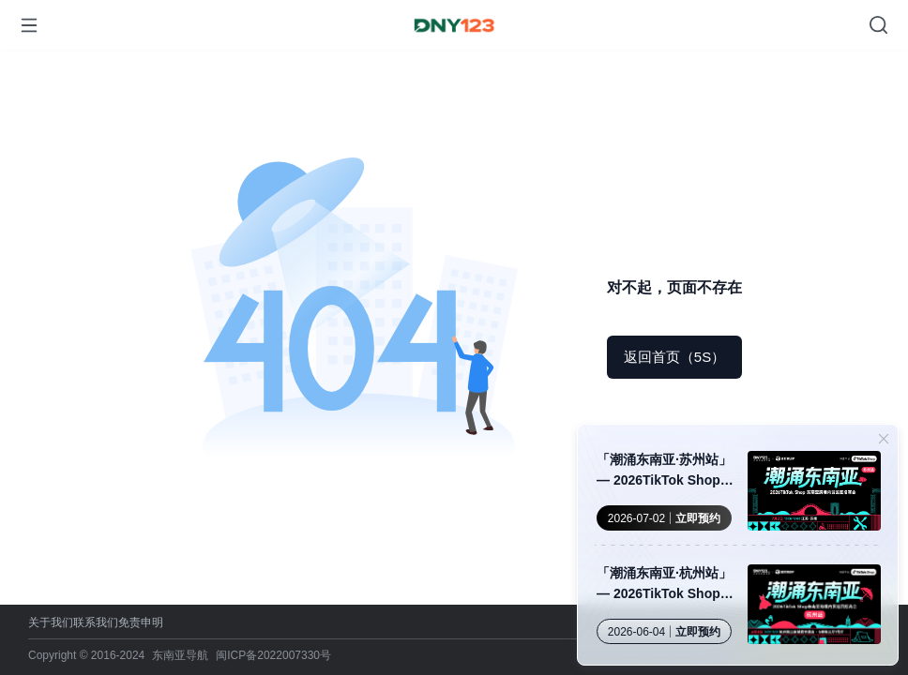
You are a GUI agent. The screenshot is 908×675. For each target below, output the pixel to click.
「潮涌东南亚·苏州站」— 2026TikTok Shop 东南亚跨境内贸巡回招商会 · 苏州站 (664, 471)
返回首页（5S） (674, 357)
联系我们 (95, 622)
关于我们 (50, 622)
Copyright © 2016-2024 (86, 655)
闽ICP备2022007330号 (273, 655)
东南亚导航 (180, 655)
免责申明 (140, 622)
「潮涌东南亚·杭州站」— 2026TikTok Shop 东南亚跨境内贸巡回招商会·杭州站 (664, 584)
